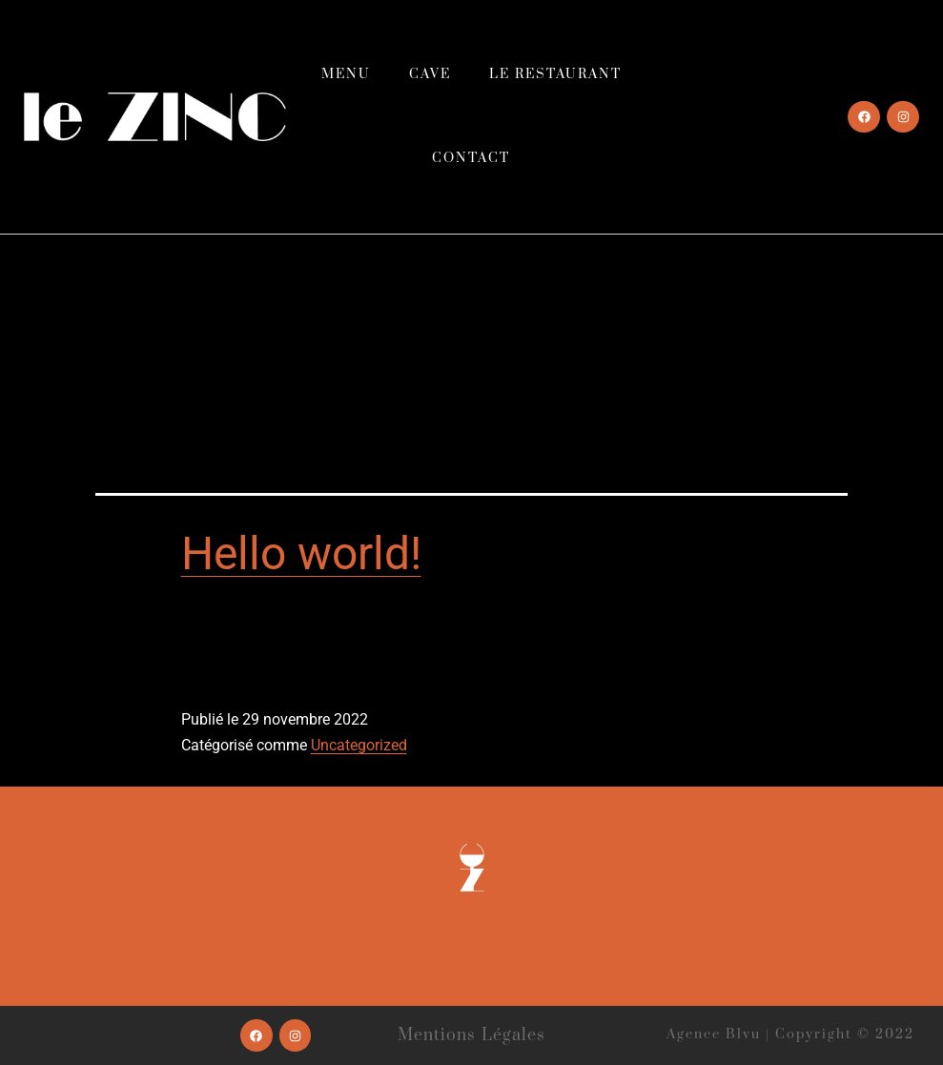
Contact (471, 158)
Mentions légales (472, 1035)
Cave (430, 74)
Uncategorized (359, 745)
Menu (346, 74)
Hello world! (301, 553)
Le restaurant (555, 74)
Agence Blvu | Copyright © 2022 (790, 1034)
